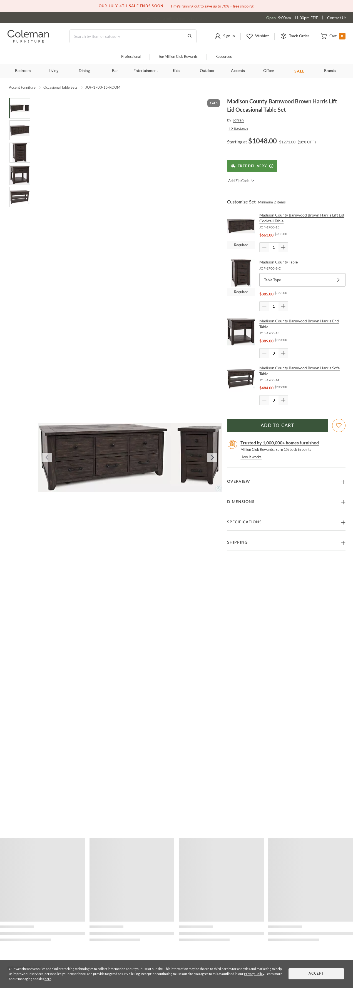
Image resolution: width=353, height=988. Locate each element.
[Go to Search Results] (189, 36)
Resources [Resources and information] (223, 57)
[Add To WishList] (338, 425)
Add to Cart (277, 425)
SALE (299, 71)
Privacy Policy (254, 974)
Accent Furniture (22, 87)
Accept (316, 973)
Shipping (237, 542)
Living (53, 71)
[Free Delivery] (252, 166)
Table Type (302, 279)
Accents (238, 71)
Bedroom (23, 71)
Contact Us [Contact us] (336, 17)
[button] (224, 36)
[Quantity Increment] (283, 247)
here (47, 979)
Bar (115, 71)
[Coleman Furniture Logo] (28, 41)
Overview (238, 482)
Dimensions (241, 502)
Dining (84, 71)
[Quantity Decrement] (264, 247)
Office (268, 71)
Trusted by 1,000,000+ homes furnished (279, 442)
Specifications (244, 522)
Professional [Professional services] (131, 57)
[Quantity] (274, 247)
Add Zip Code (241, 180)
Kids (176, 71)
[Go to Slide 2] (19, 130)
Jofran (238, 120)
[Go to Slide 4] (19, 175)
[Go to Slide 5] (19, 197)
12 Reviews (238, 128)
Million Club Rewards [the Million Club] (178, 57)
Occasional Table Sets (60, 87)
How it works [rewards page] (251, 457)
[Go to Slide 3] (19, 153)
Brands (330, 71)
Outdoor (207, 71)
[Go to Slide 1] (19, 108)
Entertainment (145, 71)
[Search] (133, 36)
